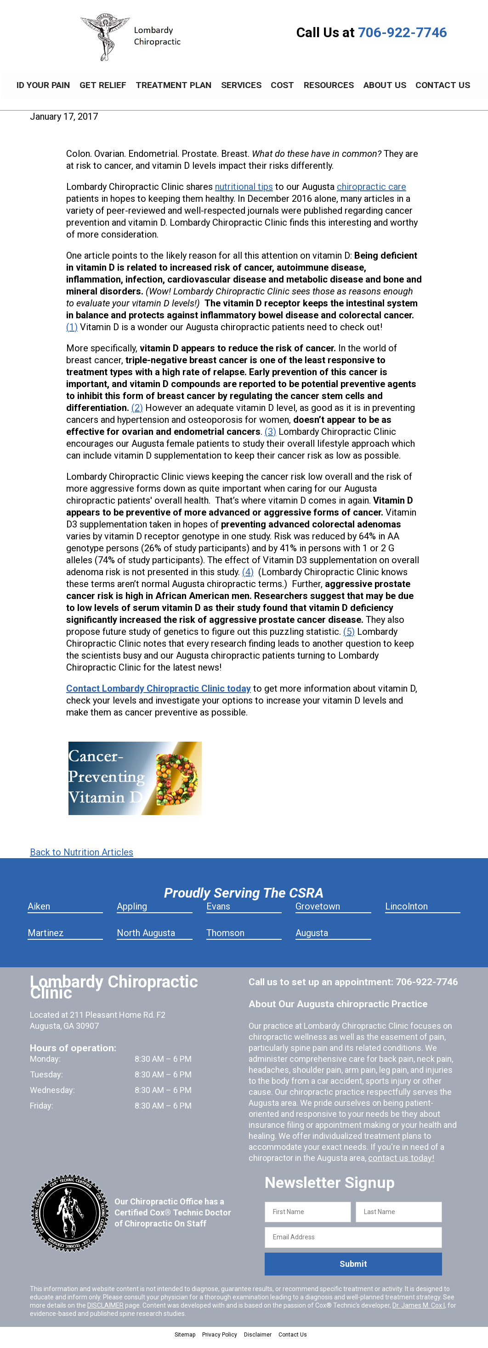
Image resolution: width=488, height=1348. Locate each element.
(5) (349, 638)
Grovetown (317, 913)
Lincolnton (406, 913)
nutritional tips (244, 193)
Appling (132, 913)
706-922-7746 (402, 32)
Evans (218, 913)
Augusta (311, 939)
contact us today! (399, 1165)
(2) (137, 414)
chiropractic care (371, 193)
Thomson (225, 939)
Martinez (46, 939)
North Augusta (146, 939)
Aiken (39, 913)
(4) (248, 578)
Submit (353, 1271)
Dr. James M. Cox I (418, 1312)
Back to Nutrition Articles (81, 859)
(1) (72, 333)
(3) (270, 438)
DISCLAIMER (105, 1312)
